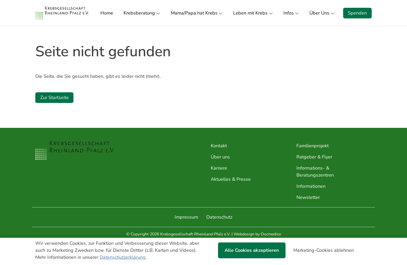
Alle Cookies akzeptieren (252, 250)
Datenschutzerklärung (123, 257)
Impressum (186, 217)
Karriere (219, 168)
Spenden (357, 13)
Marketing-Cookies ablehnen (323, 250)
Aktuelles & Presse (231, 179)
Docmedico (271, 234)
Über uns (220, 157)
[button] (107, 13)
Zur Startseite (54, 97)
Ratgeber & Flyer (314, 157)
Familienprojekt (312, 146)
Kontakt (219, 146)
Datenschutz (219, 217)
